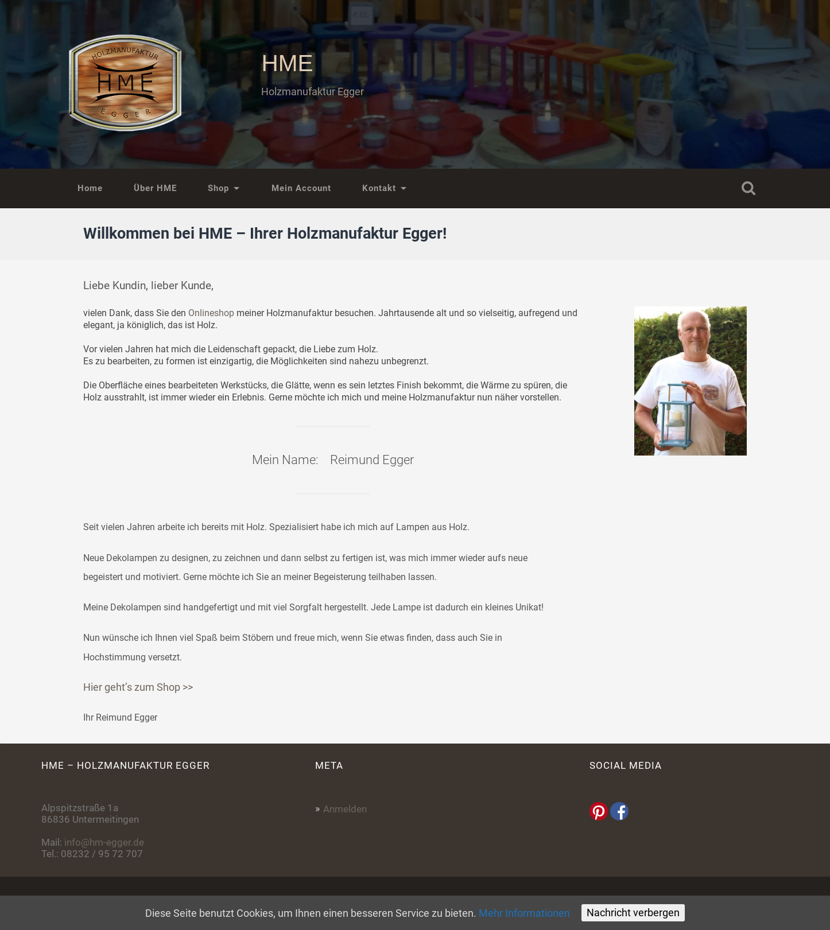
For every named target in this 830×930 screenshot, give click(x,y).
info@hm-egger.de (104, 842)
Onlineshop (211, 313)
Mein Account (301, 188)
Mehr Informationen (524, 913)
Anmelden (345, 809)
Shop (218, 188)
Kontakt (379, 188)
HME (287, 63)
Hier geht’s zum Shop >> (138, 687)
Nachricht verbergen (633, 912)
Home (90, 188)
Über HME (155, 188)
